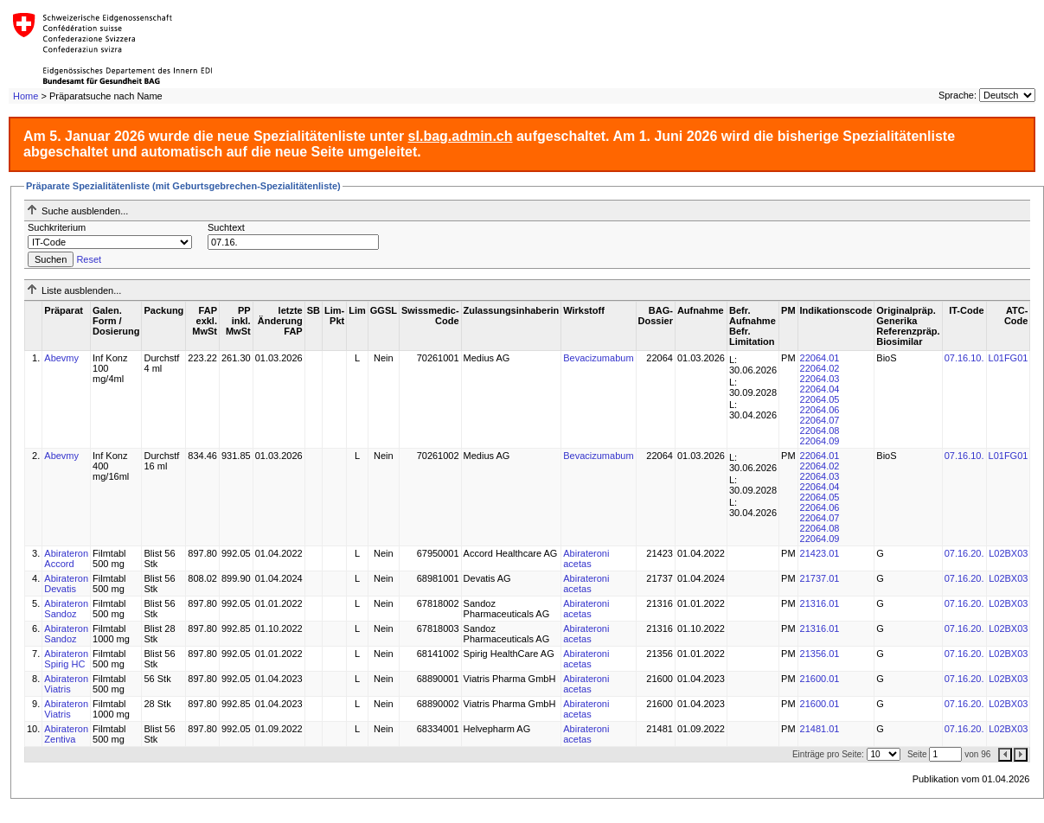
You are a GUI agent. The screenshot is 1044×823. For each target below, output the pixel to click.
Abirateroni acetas (586, 558)
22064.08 (820, 430)
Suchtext (226, 227)
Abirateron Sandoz (66, 608)
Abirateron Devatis (66, 583)
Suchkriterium (57, 227)
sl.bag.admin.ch (460, 136)
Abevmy (61, 358)
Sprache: (957, 95)
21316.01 (820, 603)
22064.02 (820, 368)
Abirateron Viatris (66, 683)
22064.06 (820, 410)
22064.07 (820, 420)
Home (25, 96)
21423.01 (820, 553)
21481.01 (820, 729)
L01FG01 (1008, 358)
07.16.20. (964, 553)
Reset (88, 259)
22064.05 (820, 399)
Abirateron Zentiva (66, 734)
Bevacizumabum (598, 358)
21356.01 (820, 653)
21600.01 (820, 678)
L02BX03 (1008, 553)
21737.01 (820, 578)
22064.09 (820, 441)
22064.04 (820, 389)
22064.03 (820, 378)
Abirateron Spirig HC (66, 658)
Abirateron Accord (66, 558)
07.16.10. (964, 358)
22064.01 (820, 358)
